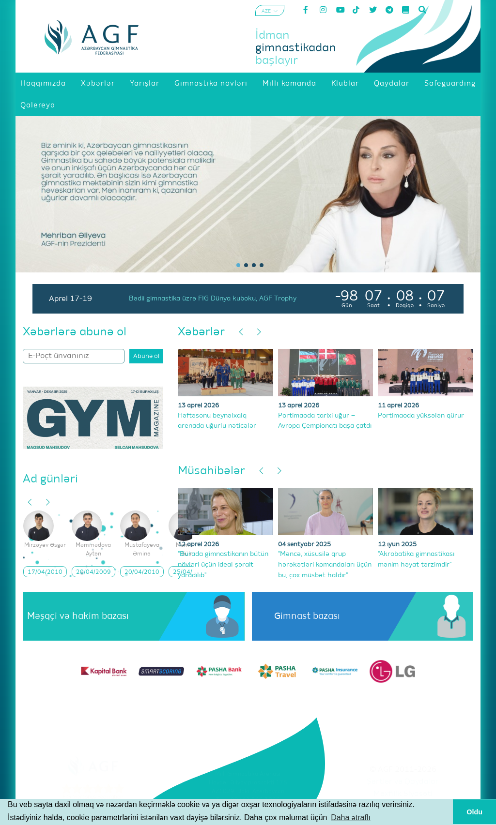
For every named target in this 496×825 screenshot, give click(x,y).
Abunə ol (146, 356)
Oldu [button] (474, 812)
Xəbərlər (201, 332)
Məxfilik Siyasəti (403, 794)
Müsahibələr (211, 471)
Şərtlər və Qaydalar (403, 782)
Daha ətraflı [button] (351, 817)
